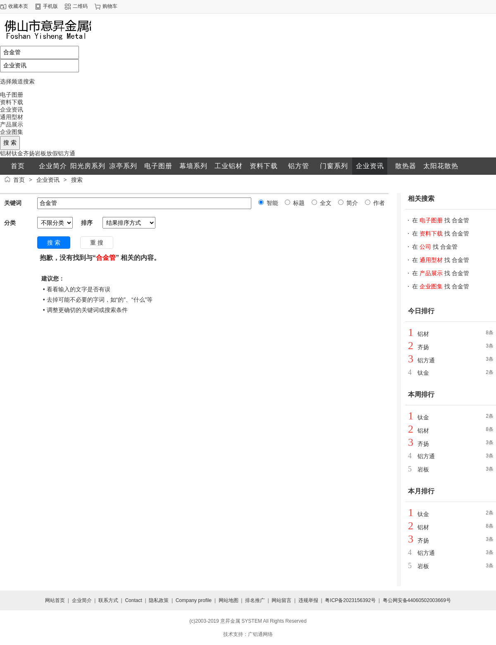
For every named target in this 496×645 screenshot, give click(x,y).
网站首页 (55, 600)
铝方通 (66, 153)
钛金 (17, 153)
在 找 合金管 (440, 220)
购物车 (110, 6)
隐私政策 (159, 600)
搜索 (77, 179)
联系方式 (108, 600)
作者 (378, 203)
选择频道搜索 (17, 81)
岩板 (40, 153)
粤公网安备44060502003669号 (417, 600)
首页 (19, 179)
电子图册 (11, 94)
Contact (133, 600)
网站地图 (228, 600)
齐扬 (29, 153)
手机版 (50, 6)
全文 (324, 203)
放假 (52, 153)
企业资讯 (11, 109)
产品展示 (11, 124)
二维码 (80, 6)
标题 (298, 203)
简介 (351, 203)
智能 (271, 203)
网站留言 (281, 600)
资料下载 (11, 102)
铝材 (6, 153)
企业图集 (11, 132)
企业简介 (82, 600)
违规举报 (308, 600)
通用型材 (11, 117)
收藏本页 (18, 6)
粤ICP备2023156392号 (350, 600)
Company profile (194, 600)
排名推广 (255, 600)
